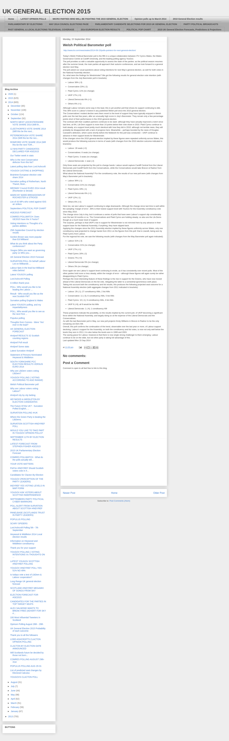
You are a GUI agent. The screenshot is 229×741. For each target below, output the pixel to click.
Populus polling (17, 318)
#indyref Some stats (19, 346)
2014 (11, 102)
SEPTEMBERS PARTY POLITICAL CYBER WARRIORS (27, 500)
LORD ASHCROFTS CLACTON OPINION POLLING (25, 640)
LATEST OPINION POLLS (33, 19)
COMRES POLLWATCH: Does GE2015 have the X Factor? (24, 217)
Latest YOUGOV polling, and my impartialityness (25, 305)
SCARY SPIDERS (18, 523)
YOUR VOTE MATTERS (21, 464)
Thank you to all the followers (24, 635)
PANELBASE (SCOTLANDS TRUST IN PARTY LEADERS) (27, 513)
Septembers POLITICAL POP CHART (28, 208)
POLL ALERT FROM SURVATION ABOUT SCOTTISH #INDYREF (26, 507)
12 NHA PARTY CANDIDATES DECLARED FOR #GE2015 (24, 150)
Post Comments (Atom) (119, 501)
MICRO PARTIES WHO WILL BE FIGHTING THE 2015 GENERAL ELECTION (90, 19)
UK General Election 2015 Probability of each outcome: (27, 629)
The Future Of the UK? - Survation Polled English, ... (26, 407)
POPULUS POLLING (20, 519)
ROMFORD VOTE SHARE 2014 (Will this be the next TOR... (28, 143)
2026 (11, 94)
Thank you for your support (23, 548)
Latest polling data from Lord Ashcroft (28, 166)
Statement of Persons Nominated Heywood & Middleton (26, 356)
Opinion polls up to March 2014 (150, 19)
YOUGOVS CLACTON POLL (24, 677)
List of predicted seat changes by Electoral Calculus (26, 671)
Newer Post (69, 493)
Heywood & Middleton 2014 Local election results (26, 535)
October (15, 114)
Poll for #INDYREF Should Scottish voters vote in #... (27, 469)
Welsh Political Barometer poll (24, 384)
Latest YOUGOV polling (21, 274)
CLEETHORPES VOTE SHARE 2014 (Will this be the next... (28, 130)
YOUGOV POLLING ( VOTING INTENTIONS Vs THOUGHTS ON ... (27, 554)
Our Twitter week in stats (22, 155)
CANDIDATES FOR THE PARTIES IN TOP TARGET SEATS (28, 602)
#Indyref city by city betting (22, 395)
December (16, 106)
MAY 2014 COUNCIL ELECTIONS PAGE (69, 24)
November (16, 110)
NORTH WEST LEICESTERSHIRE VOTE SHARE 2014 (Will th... (27, 123)
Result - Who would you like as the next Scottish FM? (26, 295)
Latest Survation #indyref (22, 350)
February (15, 707)
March (14, 703)
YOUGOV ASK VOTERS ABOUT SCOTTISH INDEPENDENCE (26, 493)
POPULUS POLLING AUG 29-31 (26, 666)
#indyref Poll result (19, 342)
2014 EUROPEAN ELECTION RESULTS (100, 29)
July (13, 686)
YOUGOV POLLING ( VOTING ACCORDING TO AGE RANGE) (26, 378)
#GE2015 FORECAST (20, 212)
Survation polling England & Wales (26, 300)
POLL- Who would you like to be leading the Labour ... (25, 288)
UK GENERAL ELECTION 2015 (46, 11)
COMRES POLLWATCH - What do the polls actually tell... (26, 458)
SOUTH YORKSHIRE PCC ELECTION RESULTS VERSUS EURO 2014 (26, 364)
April (13, 699)
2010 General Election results (188, 19)
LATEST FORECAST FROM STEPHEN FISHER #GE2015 (25, 445)
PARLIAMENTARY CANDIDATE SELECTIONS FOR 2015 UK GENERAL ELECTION (136, 24)
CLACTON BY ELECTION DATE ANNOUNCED (25, 647)
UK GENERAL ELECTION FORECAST (22, 330)
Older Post (159, 493)
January (15, 711)
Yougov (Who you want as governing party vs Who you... (27, 251)
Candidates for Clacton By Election (26, 475)
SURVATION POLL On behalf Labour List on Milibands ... (27, 262)
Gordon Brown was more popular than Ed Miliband (26, 238)
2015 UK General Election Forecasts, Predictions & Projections (189, 29)
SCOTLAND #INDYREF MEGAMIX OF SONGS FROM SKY (27, 589)
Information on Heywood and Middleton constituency (24, 542)
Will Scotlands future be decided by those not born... (27, 653)
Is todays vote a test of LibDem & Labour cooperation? (26, 575)
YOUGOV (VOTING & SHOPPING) (27, 170)
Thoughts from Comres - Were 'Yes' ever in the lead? (27, 323)
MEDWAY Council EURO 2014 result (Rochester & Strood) (27, 189)
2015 (11, 98)
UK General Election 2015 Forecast (27, 257)
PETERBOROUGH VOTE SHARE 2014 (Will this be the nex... (26, 136)
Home (11, 19)
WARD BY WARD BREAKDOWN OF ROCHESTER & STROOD (27, 196)
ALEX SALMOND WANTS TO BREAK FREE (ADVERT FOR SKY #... (28, 611)
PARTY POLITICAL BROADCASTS (201, 24)
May (13, 694)
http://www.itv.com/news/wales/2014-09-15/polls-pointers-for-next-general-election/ (100, 50)
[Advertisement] (113, 462)
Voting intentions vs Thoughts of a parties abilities (26, 224)
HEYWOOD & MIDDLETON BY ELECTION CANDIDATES (25, 400)
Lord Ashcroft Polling (20, 279)
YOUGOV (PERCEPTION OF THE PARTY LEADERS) (26, 480)
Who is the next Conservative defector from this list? (24, 161)
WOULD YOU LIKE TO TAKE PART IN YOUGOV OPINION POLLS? (27, 431)
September (16, 118)
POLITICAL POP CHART (139, 29)
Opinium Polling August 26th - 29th (26, 624)
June (13, 690)
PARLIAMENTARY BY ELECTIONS (25, 24)
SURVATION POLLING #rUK (24, 412)
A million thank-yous (19, 283)
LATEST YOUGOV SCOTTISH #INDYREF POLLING (24, 562)
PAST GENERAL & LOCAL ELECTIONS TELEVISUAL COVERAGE (41, 29)
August (14, 682)
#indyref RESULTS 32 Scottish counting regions (24, 336)
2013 (11, 716)
